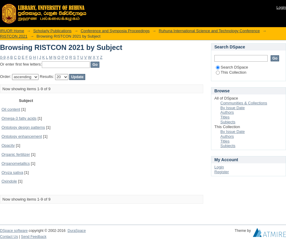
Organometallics (16, 163)
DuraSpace (76, 231)
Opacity (8, 145)
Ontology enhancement (22, 136)
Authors (227, 112)
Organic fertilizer (16, 154)
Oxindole (9, 181)
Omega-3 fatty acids (19, 118)
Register (221, 172)
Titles (225, 117)
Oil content (11, 109)
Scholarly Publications (52, 31)
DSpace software (14, 231)
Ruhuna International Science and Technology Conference (209, 31)
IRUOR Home (12, 31)
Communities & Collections (243, 103)
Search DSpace (232, 67)
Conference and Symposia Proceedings (115, 31)
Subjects (227, 122)
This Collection (231, 72)
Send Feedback (34, 237)
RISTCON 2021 (13, 36)
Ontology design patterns (23, 127)
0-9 (3, 57)
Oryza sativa (12, 172)
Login (281, 7)
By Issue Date (232, 108)
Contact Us (9, 237)
